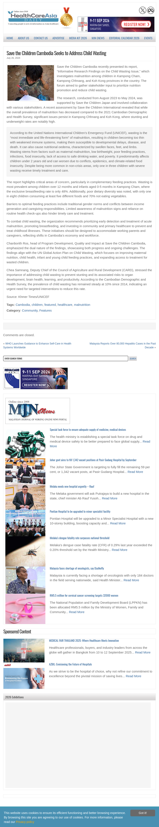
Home (10, 38)
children (37, 304)
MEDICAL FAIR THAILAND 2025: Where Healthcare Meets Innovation (84, 640)
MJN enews (98, 38)
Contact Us (41, 38)
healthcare (65, 304)
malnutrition (82, 304)
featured (50, 304)
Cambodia (23, 304)
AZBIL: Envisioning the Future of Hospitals (70, 664)
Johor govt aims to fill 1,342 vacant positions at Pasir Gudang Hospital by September (93, 460)
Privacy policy (25, 822)
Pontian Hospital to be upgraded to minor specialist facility (80, 511)
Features (45, 310)
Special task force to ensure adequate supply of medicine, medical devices (88, 429)
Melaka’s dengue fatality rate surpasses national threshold (79, 538)
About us (23, 38)
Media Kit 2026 (78, 38)
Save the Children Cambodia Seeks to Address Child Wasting (56, 53)
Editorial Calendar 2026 (124, 38)
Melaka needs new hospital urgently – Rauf (72, 486)
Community (30, 310)
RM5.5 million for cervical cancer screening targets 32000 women (84, 595)
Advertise (58, 38)
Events (148, 38)
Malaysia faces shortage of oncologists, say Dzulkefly (77, 568)
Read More (135, 472)
